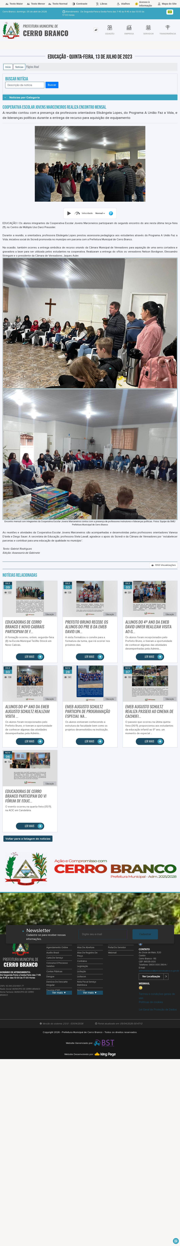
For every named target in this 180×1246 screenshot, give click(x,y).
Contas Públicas (54, 972)
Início (8, 67)
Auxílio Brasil (52, 953)
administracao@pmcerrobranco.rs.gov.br (159, 971)
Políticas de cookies (151, 1002)
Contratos (82, 961)
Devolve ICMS (53, 990)
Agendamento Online (57, 947)
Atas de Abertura (85, 947)
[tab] (96, 30)
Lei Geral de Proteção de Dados (158, 1009)
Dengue (50, 977)
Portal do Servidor (117, 947)
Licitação (81, 972)
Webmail (112, 953)
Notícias (19, 67)
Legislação (82, 966)
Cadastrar (145, 934)
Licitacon (81, 977)
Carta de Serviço (54, 958)
